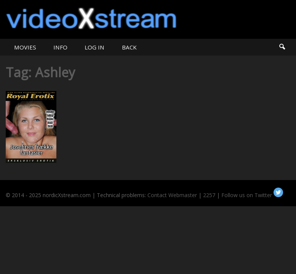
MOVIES (25, 47)
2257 (209, 195)
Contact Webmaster (172, 195)
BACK (129, 47)
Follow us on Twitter (252, 195)
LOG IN (94, 47)
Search (281, 47)
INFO (60, 47)
